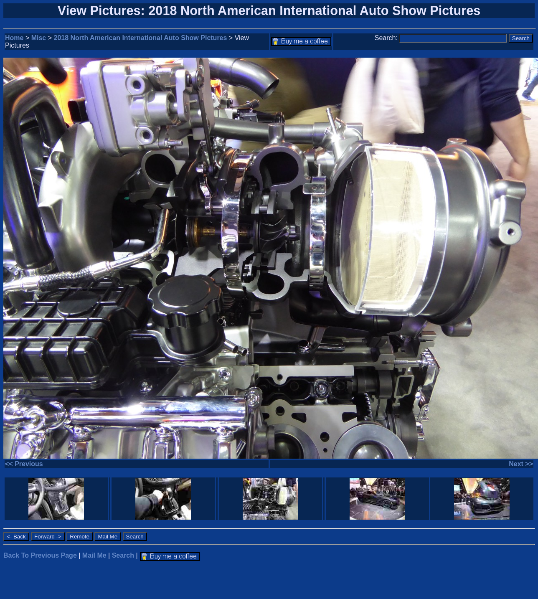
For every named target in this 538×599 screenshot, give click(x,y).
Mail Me (94, 555)
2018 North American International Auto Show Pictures (140, 37)
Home (14, 37)
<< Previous (24, 463)
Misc (38, 37)
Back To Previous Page (40, 555)
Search (123, 555)
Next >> (521, 463)
